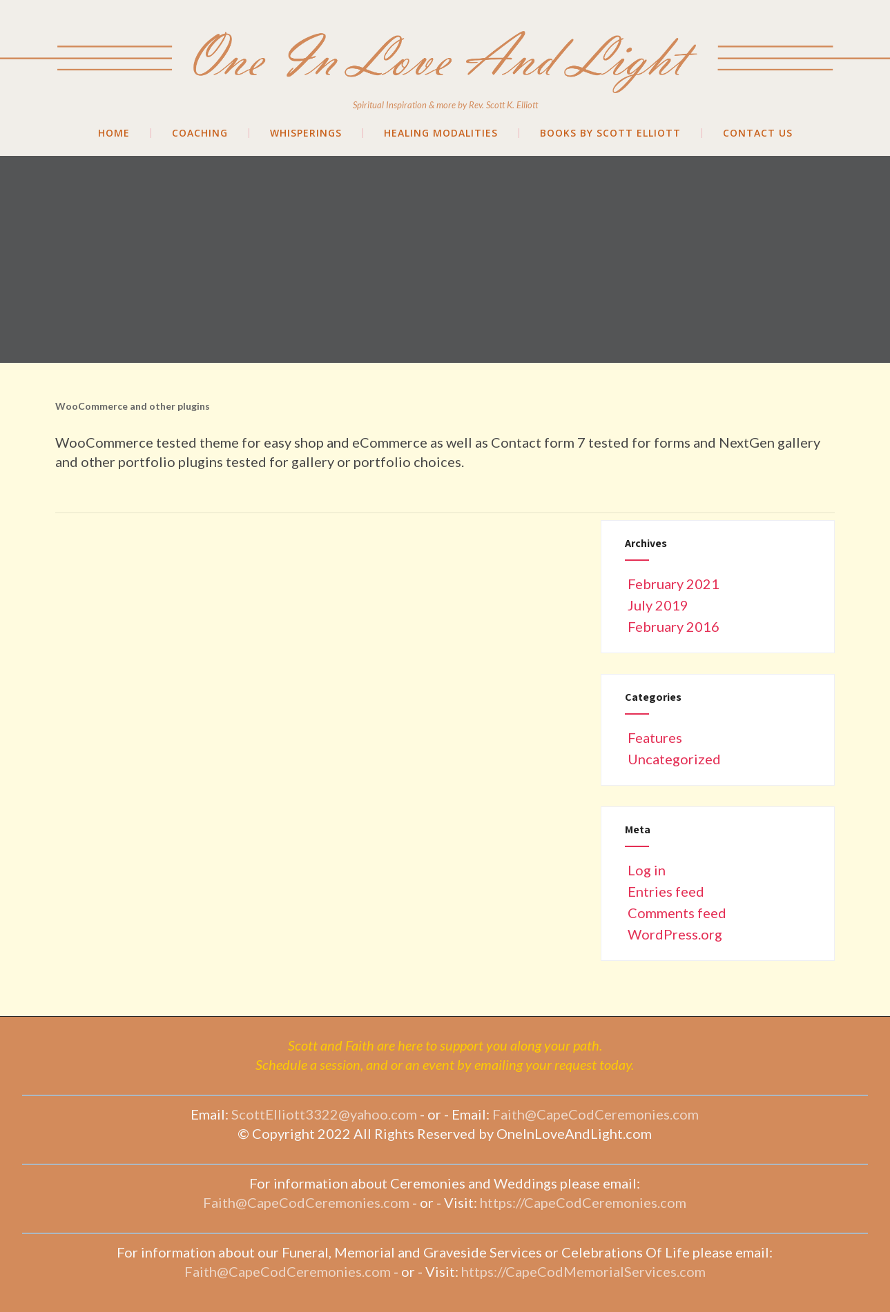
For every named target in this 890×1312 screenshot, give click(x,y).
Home (114, 133)
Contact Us (758, 133)
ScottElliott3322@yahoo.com (324, 1114)
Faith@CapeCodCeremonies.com (595, 1114)
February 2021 (673, 583)
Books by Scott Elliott (610, 133)
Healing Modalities (441, 133)
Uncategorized (673, 759)
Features (653, 737)
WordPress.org (673, 934)
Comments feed (675, 912)
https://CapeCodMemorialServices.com (583, 1271)
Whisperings (306, 133)
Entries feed (664, 891)
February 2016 (673, 626)
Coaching (200, 133)
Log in (645, 870)
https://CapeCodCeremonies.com (583, 1202)
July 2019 (658, 605)
